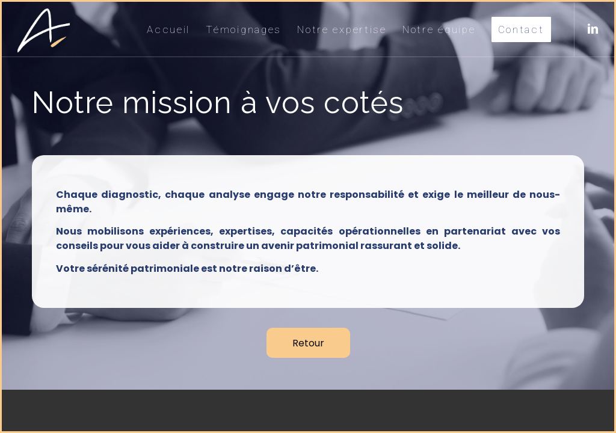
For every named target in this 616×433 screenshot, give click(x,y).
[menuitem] (168, 29)
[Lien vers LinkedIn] (593, 29)
